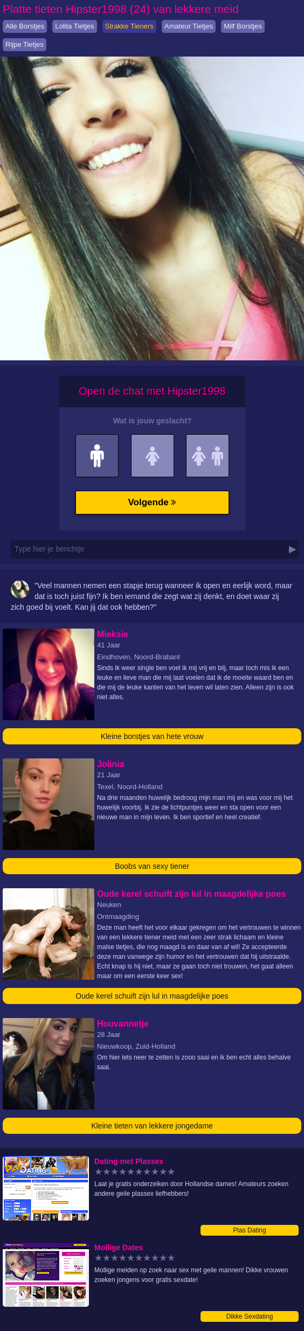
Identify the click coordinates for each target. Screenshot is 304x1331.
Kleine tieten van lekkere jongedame (152, 1125)
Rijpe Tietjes (24, 44)
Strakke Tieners (129, 26)
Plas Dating (249, 1230)
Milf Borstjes (243, 26)
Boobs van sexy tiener (152, 866)
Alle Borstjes (24, 26)
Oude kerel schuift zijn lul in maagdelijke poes (151, 996)
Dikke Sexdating (249, 1316)
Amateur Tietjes (188, 26)
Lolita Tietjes (74, 26)
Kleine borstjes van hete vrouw (152, 736)
